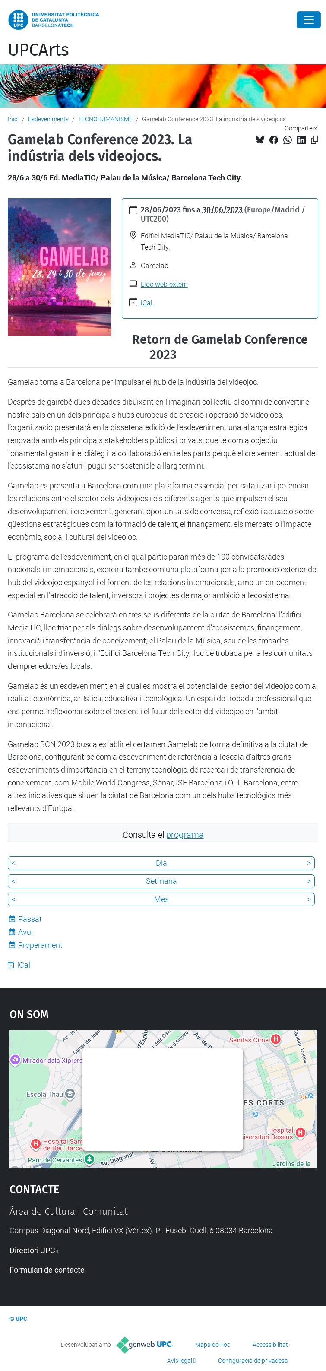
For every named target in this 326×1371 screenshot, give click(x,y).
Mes (161, 899)
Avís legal (179, 1360)
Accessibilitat (270, 1344)
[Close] (309, 19)
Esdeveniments (48, 119)
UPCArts (38, 50)
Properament (40, 945)
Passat (30, 919)
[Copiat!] (314, 140)
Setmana (161, 881)
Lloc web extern (164, 284)
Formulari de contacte (47, 1269)
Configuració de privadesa (253, 1360)
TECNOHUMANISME (105, 119)
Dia (161, 863)
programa (185, 835)
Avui (25, 932)
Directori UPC (32, 1250)
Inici (13, 119)
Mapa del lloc (212, 1344)
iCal (146, 303)
